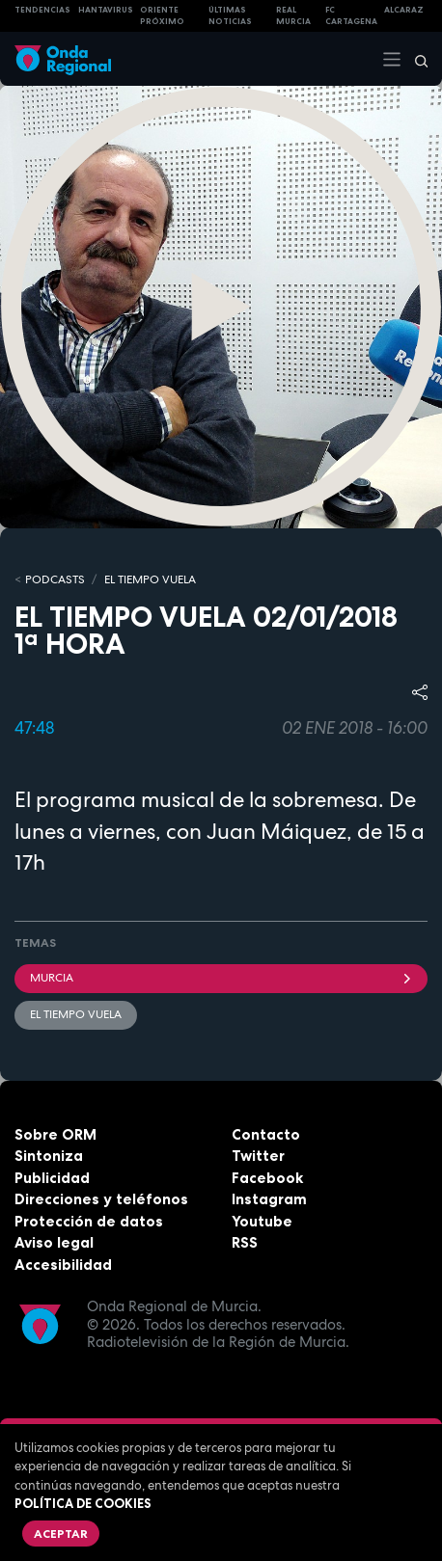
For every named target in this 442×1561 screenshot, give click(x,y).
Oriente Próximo (162, 16)
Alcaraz (404, 9)
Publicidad (52, 1178)
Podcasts (55, 579)
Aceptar (61, 1533)
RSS (245, 1242)
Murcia (221, 977)
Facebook (267, 1178)
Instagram (269, 1199)
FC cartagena (351, 16)
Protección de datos (88, 1221)
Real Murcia (293, 16)
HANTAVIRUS (105, 9)
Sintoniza (48, 1155)
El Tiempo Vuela (150, 579)
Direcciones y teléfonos (101, 1199)
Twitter (258, 1155)
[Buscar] (415, 58)
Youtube (262, 1221)
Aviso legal (54, 1242)
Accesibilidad (63, 1264)
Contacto (266, 1134)
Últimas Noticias (230, 16)
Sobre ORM (55, 1134)
